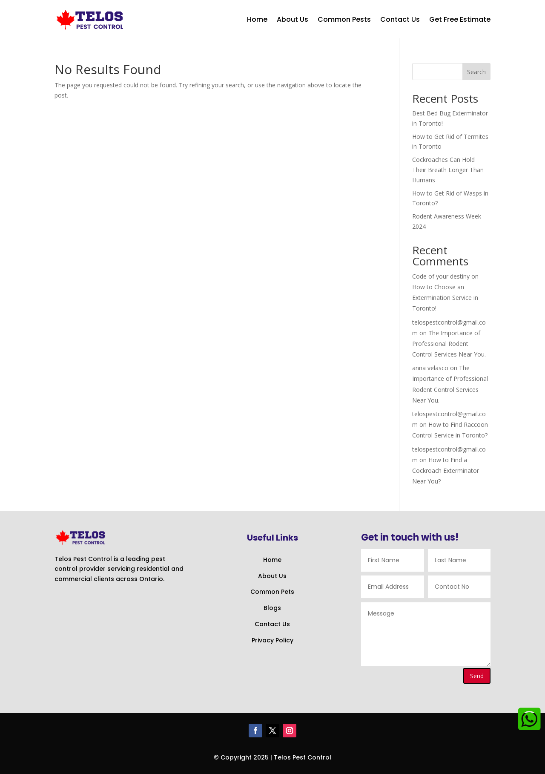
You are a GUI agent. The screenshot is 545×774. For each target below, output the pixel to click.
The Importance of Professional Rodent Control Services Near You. (449, 343)
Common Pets (272, 591)
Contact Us (400, 19)
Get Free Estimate (459, 19)
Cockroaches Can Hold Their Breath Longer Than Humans (448, 169)
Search (476, 72)
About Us (292, 19)
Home (257, 19)
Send (477, 676)
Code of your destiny (441, 276)
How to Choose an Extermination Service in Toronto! (445, 297)
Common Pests (344, 19)
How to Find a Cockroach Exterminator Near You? (445, 470)
